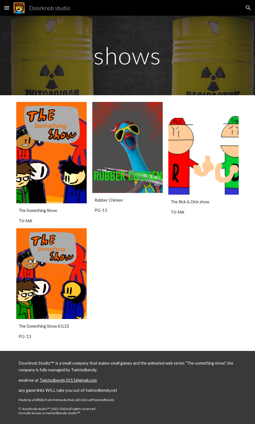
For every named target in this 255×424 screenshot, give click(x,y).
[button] (6, 7)
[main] (127, 55)
